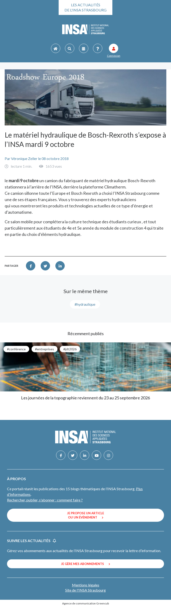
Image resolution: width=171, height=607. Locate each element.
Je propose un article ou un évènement (85, 515)
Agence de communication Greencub (85, 603)
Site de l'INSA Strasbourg (85, 590)
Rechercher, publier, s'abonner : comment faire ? (45, 500)
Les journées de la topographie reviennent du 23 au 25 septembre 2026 (85, 397)
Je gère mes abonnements (85, 564)
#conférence (16, 349)
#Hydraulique (85, 304)
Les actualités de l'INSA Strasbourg (85, 7)
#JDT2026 (70, 349)
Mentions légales (85, 585)
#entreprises (44, 349)
